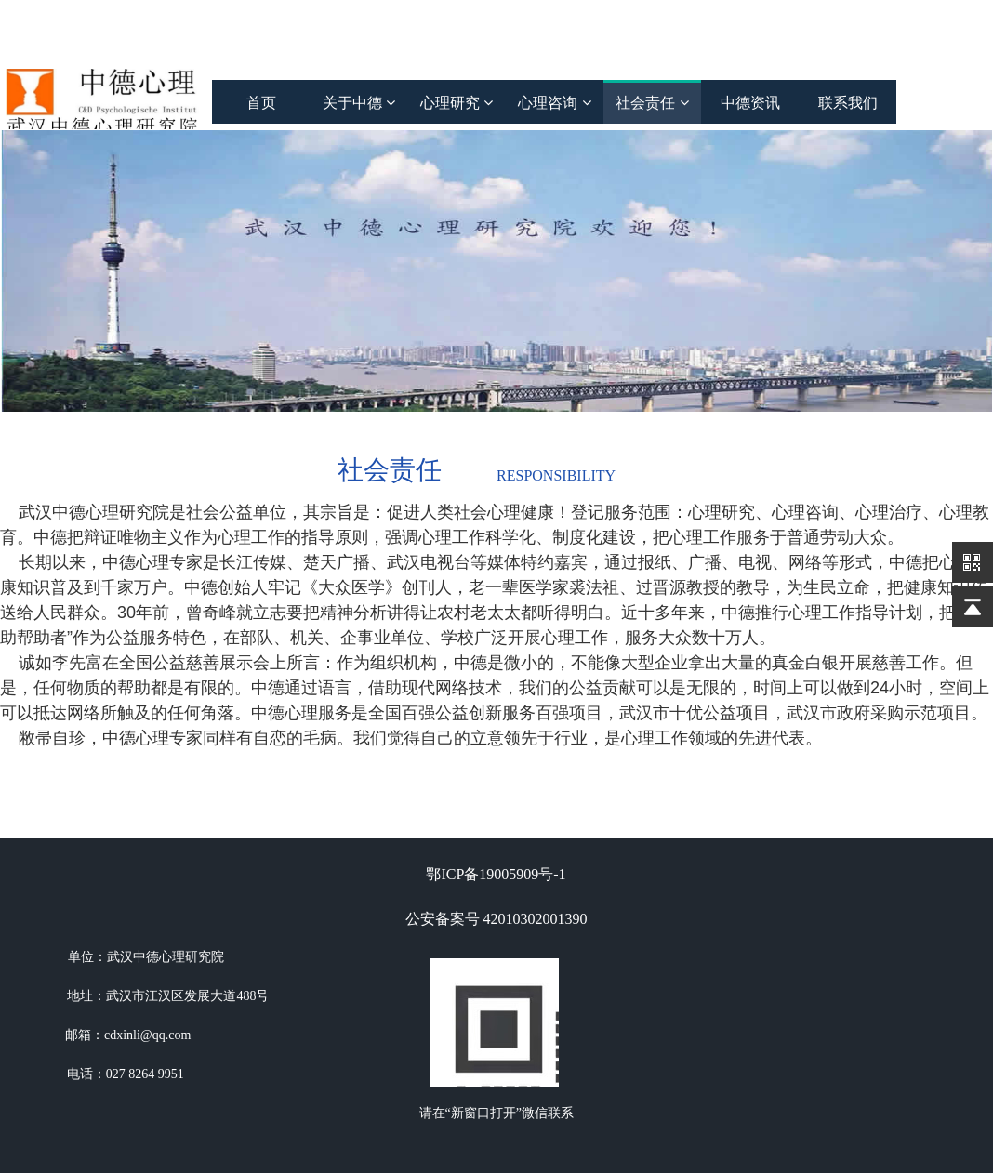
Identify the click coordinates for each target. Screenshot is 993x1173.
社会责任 (652, 103)
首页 (261, 103)
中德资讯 (750, 103)
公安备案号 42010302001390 (496, 919)
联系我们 (848, 103)
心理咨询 (554, 103)
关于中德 (359, 103)
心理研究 (456, 103)
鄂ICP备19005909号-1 (495, 874)
